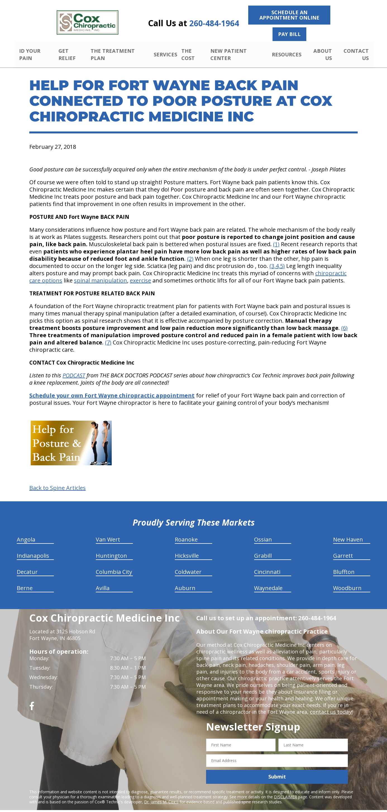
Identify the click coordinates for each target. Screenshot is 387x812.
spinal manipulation (100, 274)
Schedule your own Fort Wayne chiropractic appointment (112, 389)
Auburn (185, 581)
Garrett (343, 549)
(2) (190, 252)
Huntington (111, 549)
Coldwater (188, 565)
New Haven (348, 533)
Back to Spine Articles (57, 481)
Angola (26, 533)
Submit (277, 770)
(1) (276, 237)
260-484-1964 (214, 23)
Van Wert (108, 533)
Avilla (102, 581)
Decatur (27, 565)
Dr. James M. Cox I (161, 795)
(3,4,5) (277, 259)
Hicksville (187, 549)
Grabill (263, 549)
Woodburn (347, 581)
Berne (25, 581)
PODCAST (74, 369)
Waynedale (268, 581)
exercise (140, 274)
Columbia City (114, 565)
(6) (344, 321)
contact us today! (331, 705)
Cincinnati (267, 565)
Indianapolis (33, 549)
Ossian (263, 533)
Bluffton (344, 565)
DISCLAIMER (285, 790)
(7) (108, 336)
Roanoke (186, 533)
